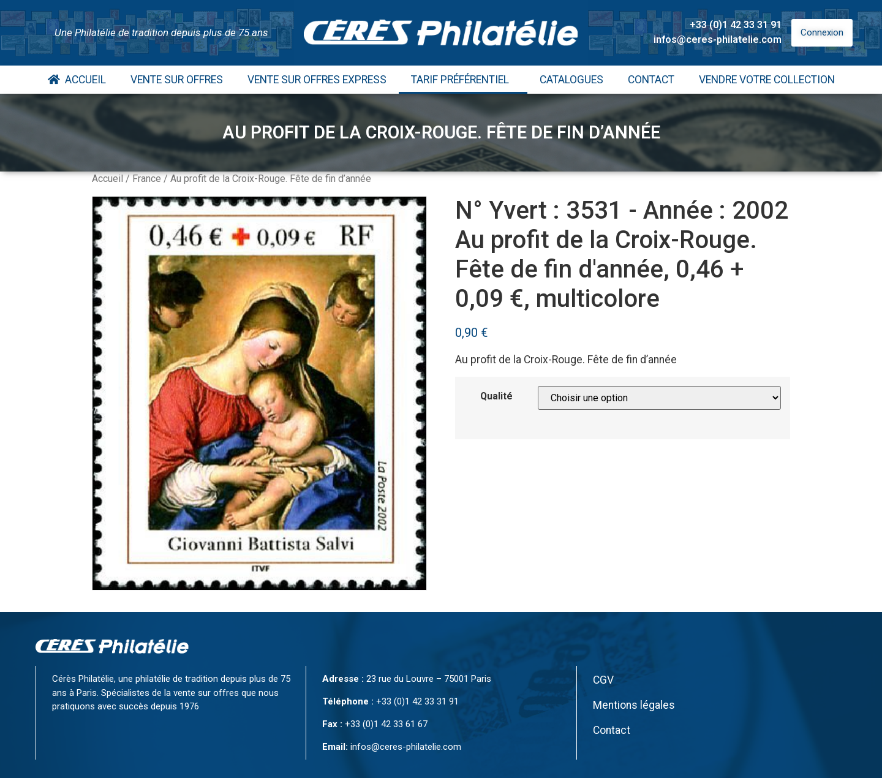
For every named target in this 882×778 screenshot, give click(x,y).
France (146, 178)
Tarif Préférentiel (463, 80)
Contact (651, 80)
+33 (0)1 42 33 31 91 (736, 25)
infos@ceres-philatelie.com (718, 39)
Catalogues (571, 80)
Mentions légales (634, 705)
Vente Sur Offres (176, 80)
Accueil (77, 80)
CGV (603, 680)
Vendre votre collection (767, 80)
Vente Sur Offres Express (316, 80)
